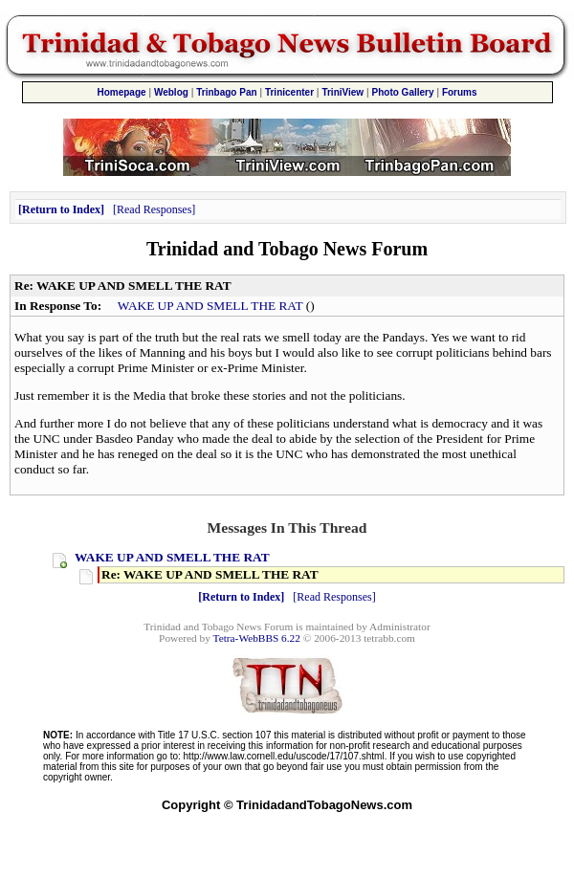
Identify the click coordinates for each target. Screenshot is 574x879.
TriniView (342, 92)
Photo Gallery (403, 92)
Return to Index (61, 209)
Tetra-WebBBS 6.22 (256, 638)
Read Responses (154, 209)
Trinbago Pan (226, 92)
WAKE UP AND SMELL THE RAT (210, 305)
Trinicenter (289, 92)
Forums (459, 92)
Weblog (171, 92)
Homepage (121, 92)
